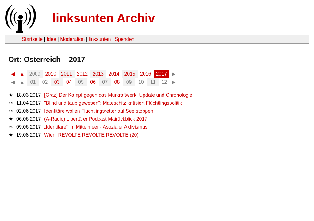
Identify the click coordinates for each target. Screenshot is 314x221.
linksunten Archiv (103, 18)
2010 (50, 73)
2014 (114, 73)
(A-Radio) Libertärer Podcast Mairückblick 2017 (95, 119)
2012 (82, 73)
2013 (98, 73)
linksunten (100, 39)
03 (57, 82)
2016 (145, 73)
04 (69, 82)
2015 (129, 73)
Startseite (32, 39)
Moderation (72, 39)
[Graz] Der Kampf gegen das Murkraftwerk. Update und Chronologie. (118, 95)
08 (117, 82)
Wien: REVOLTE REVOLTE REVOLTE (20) (91, 135)
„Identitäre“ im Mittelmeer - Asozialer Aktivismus (95, 127)
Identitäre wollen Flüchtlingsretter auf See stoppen (98, 111)
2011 (66, 73)
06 (93, 82)
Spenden (124, 39)
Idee (51, 39)
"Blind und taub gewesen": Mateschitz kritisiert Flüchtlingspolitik (113, 103)
